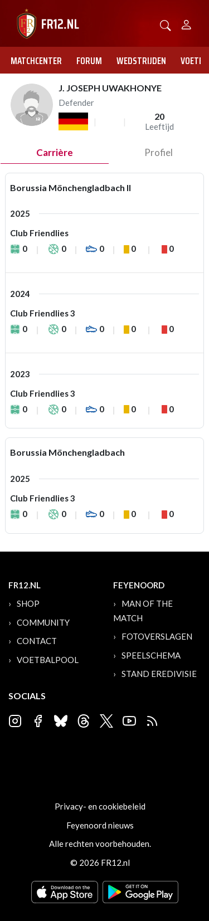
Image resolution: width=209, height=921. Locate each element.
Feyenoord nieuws (100, 825)
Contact (37, 641)
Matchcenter (36, 60)
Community (43, 622)
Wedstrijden (141, 60)
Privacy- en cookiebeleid (100, 806)
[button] (165, 24)
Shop (28, 603)
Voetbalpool (48, 660)
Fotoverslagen (156, 636)
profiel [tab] (158, 152)
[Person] (186, 23)
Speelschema (151, 655)
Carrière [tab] (54, 152)
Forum (89, 60)
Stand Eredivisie (159, 674)
